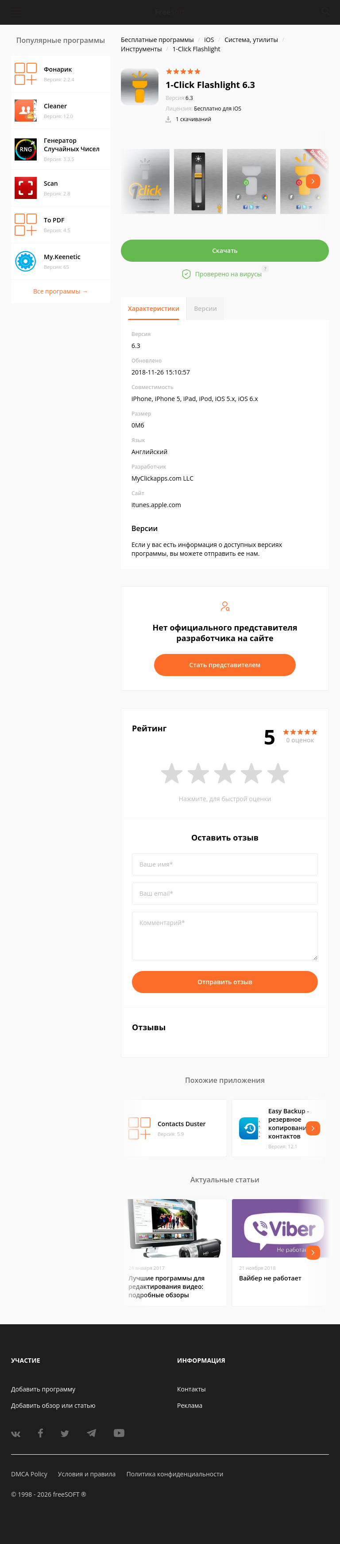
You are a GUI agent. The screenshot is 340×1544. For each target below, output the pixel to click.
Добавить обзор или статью (53, 1405)
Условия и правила (87, 1474)
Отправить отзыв (224, 982)
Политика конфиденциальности (174, 1474)
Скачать (225, 250)
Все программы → (60, 291)
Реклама (189, 1405)
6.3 (179, 98)
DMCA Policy (29, 1474)
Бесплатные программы (157, 39)
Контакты (191, 1389)
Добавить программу (43, 1389)
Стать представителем (225, 665)
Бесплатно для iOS (217, 108)
